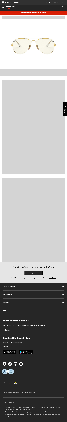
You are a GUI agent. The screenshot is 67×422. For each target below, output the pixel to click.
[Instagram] (15, 364)
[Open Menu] (3, 7)
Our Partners (33, 294)
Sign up (7, 330)
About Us (33, 302)
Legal (33, 310)
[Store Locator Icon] (3, 2)
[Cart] (63, 7)
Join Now (52, 278)
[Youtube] (21, 364)
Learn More (7, 346)
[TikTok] (10, 364)
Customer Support (33, 286)
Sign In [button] (33, 273)
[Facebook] (4, 364)
